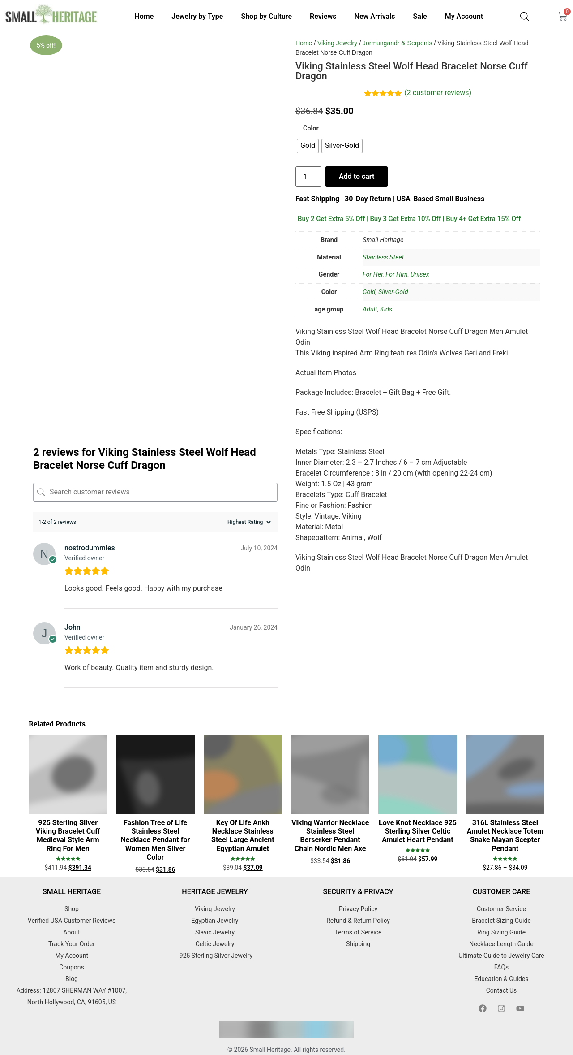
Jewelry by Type (197, 16)
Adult (370, 309)
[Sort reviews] (248, 508)
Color (311, 128)
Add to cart (357, 176)
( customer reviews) (437, 92)
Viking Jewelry (337, 43)
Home (144, 16)
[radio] (307, 146)
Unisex (420, 274)
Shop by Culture (266, 16)
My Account (464, 16)
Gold (369, 292)
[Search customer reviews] (155, 478)
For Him (396, 274)
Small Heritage (270, 1036)
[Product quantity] (308, 176)
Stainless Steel (383, 257)
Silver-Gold (393, 292)
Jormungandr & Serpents (397, 43)
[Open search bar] (524, 16)
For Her (373, 274)
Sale (420, 16)
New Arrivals (375, 16)
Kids (386, 309)
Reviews (323, 16)
